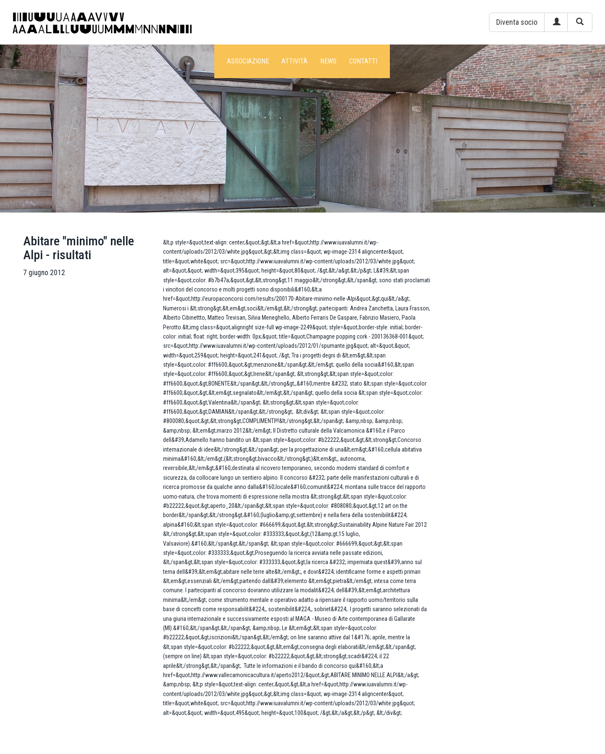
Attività (294, 61)
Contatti (363, 61)
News (328, 61)
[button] (516, 22)
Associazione (248, 61)
